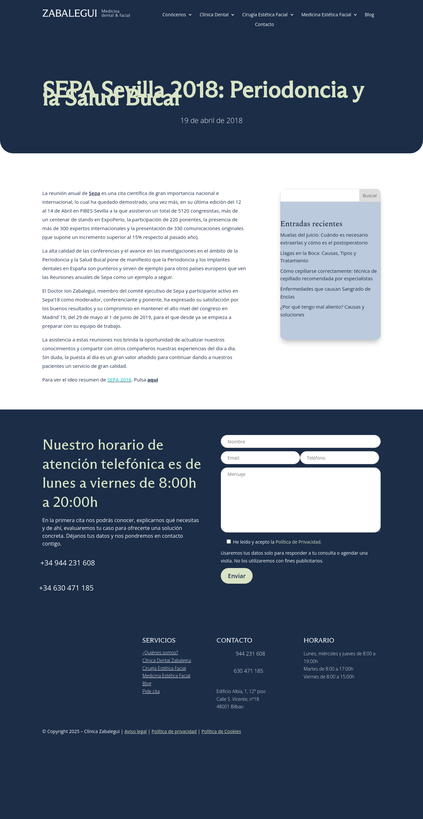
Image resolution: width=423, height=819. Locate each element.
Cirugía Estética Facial (265, 15)
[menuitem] (281, 25)
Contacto (264, 24)
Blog (369, 15)
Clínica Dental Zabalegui (166, 660)
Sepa (94, 193)
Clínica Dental (214, 15)
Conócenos (174, 15)
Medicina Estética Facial (326, 15)
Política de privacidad (174, 731)
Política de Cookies (221, 731)
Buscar (370, 195)
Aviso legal (136, 731)
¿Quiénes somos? (160, 652)
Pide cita (151, 691)
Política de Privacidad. (299, 542)
